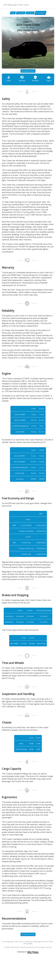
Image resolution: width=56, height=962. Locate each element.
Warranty (22, 78)
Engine (48, 78)
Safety (8, 78)
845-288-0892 (28, 944)
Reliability (35, 78)
